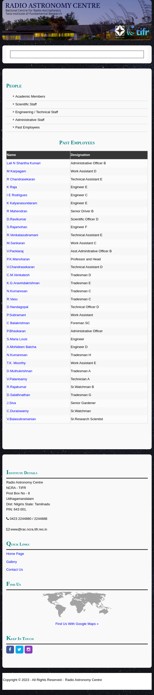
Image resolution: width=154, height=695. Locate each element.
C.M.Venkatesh (18, 275)
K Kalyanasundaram (22, 203)
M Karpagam (16, 171)
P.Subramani (16, 315)
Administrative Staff (29, 120)
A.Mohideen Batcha (21, 347)
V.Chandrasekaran (21, 267)
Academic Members (30, 96)
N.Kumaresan (17, 291)
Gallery (11, 562)
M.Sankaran (16, 243)
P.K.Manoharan (18, 259)
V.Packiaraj (15, 251)
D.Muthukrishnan (19, 371)
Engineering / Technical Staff (36, 112)
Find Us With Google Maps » (76, 624)
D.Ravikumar (16, 219)
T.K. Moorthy (16, 363)
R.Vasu (12, 299)
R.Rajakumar (16, 387)
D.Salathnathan (18, 395)
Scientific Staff (26, 104)
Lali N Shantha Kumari (24, 163)
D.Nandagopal (17, 307)
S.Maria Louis (17, 339)
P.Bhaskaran (16, 331)
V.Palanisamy (17, 379)
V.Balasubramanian (21, 419)
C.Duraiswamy (18, 411)
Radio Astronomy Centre (83, 680)
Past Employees (27, 127)
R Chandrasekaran (21, 179)
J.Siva (11, 403)
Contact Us (14, 569)
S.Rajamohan (17, 227)
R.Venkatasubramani (22, 235)
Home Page (15, 554)
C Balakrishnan (18, 323)
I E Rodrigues (17, 195)
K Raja (12, 187)
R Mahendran (17, 211)
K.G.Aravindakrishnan (23, 283)
